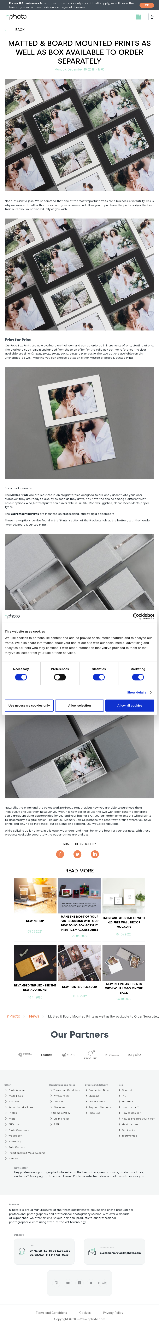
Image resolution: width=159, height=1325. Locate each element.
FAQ (124, 1095)
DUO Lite (13, 1124)
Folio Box (13, 1101)
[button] (79, 274)
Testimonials (129, 1135)
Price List (94, 1112)
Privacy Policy (61, 1095)
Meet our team (131, 1124)
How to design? (131, 1112)
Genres (13, 1158)
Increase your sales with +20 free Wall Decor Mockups (124, 922)
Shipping (94, 1095)
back (20, 30)
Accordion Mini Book (20, 1107)
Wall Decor (15, 1135)
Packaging (14, 1141)
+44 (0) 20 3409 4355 (56, 1250)
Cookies (58, 1101)
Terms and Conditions (67, 1090)
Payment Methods (100, 1107)
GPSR (56, 1124)
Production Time (99, 1090)
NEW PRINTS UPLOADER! (79, 987)
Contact (127, 1090)
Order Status (97, 1101)
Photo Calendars (18, 1130)
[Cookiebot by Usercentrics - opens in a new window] (136, 616)
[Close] (147, 5)
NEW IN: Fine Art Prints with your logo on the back (124, 988)
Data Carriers (16, 1147)
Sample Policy (61, 1112)
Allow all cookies (129, 705)
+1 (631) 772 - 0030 (56, 1254)
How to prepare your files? (138, 1118)
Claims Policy (61, 1118)
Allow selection (79, 705)
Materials (128, 1101)
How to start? (130, 1107)
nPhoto (13, 1016)
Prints (11, 1118)
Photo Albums (16, 1090)
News (34, 1016)
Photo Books (16, 1095)
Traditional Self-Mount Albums (26, 1152)
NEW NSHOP (35, 921)
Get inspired (129, 1130)
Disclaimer (59, 1107)
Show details (136, 692)
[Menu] (154, 16)
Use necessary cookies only (29, 705)
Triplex (12, 1112)
